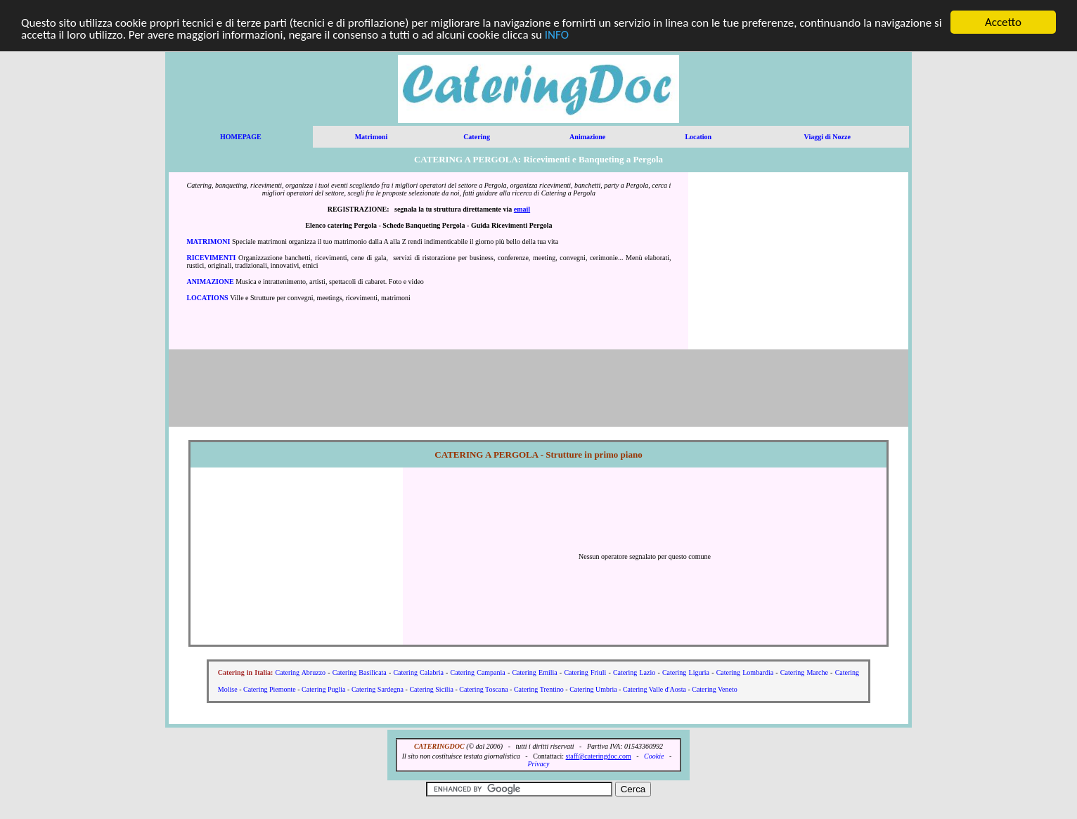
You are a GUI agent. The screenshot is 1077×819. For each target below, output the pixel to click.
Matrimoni (371, 137)
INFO (557, 34)
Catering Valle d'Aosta (654, 689)
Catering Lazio (634, 672)
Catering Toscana (483, 689)
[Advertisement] (798, 261)
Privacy (538, 764)
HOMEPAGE (241, 137)
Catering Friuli (585, 672)
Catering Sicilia (431, 689)
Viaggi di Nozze (827, 137)
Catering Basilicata (360, 672)
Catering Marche (804, 672)
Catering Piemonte (269, 689)
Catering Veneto (714, 689)
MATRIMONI (208, 241)
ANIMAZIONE (209, 281)
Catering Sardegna (378, 689)
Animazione (587, 137)
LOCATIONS (207, 298)
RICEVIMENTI (211, 258)
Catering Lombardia (744, 672)
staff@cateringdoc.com (598, 756)
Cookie (654, 756)
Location (698, 137)
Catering (476, 137)
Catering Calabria (418, 672)
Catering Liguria (685, 672)
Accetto (1003, 22)
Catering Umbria (593, 689)
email (522, 209)
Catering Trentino (539, 689)
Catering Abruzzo (300, 672)
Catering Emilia (534, 672)
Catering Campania (478, 672)
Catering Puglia (324, 689)
